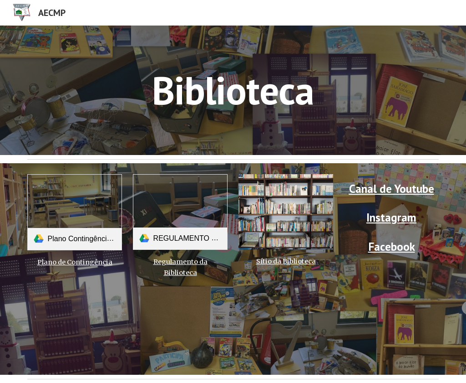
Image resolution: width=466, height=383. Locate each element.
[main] (232, 90)
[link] (74, 212)
